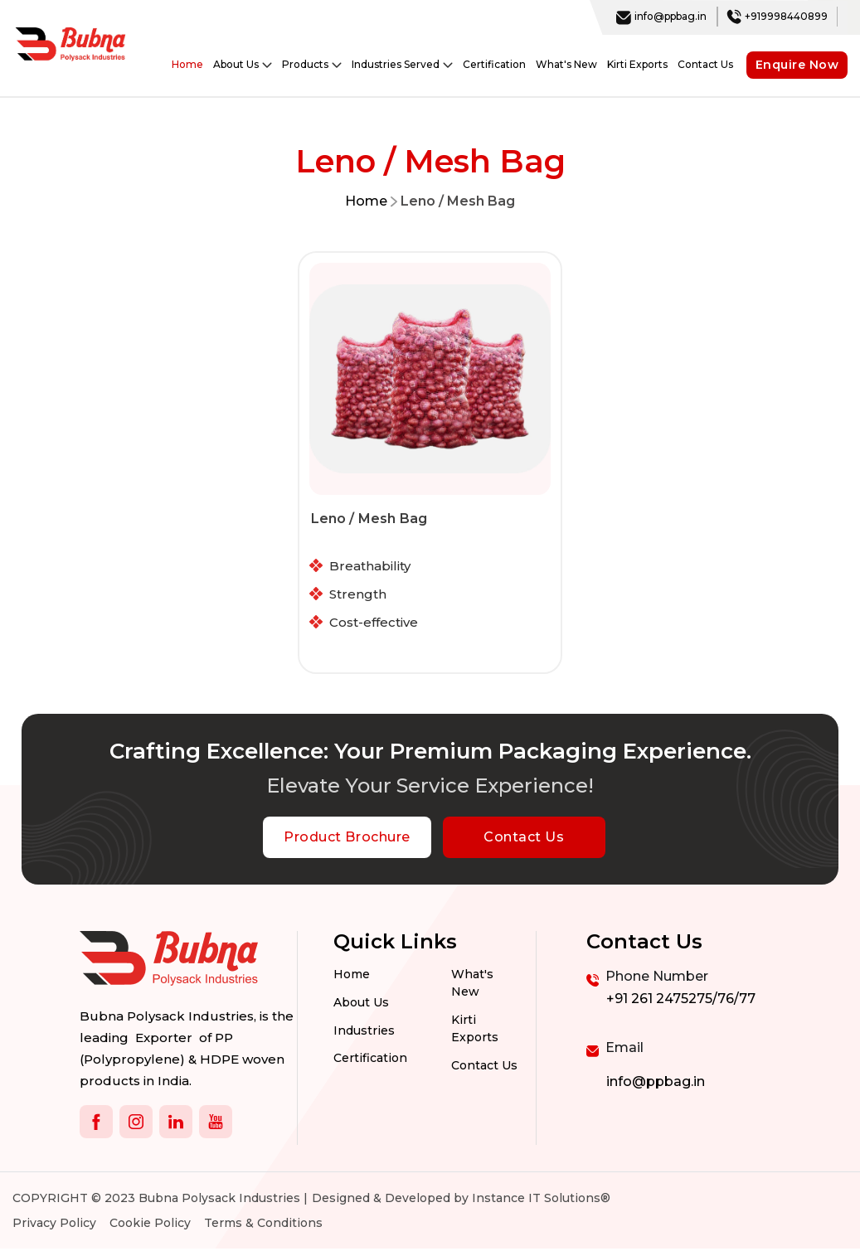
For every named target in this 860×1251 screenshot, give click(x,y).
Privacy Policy (54, 1225)
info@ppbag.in (661, 17)
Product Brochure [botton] (347, 839)
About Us (361, 1004)
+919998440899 (777, 16)
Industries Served (402, 65)
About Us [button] (242, 65)
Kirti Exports (637, 64)
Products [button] (312, 65)
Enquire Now (797, 64)
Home (187, 64)
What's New (566, 64)
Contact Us (705, 64)
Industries (364, 1033)
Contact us (484, 1067)
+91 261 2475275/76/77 (681, 1001)
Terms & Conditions (263, 1225)
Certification (494, 64)
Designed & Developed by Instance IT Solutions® (461, 1200)
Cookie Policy (150, 1225)
